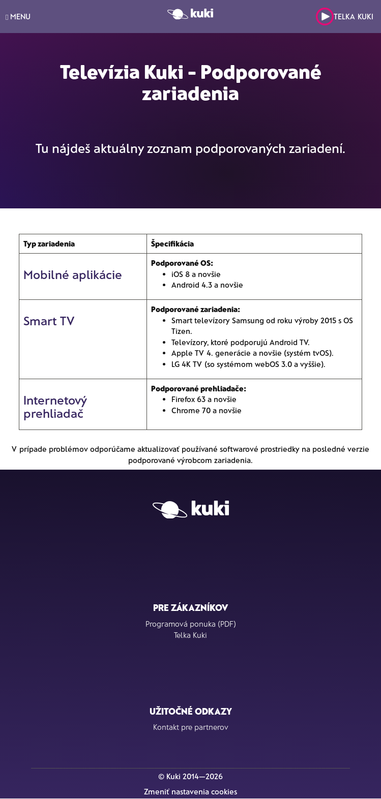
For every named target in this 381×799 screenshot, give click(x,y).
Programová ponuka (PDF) (190, 623)
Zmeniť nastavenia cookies (190, 791)
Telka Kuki (344, 16)
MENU (18, 16)
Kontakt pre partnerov (190, 726)
